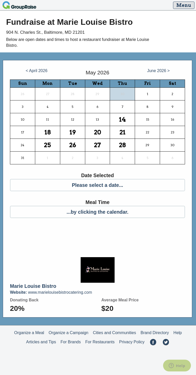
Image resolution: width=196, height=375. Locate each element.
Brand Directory (155, 333)
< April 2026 (36, 71)
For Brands (70, 342)
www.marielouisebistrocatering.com (51, 292)
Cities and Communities (114, 333)
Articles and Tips (41, 342)
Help (178, 333)
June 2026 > (158, 71)
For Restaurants (100, 342)
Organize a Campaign (69, 333)
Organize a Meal (29, 333)
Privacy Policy (132, 342)
